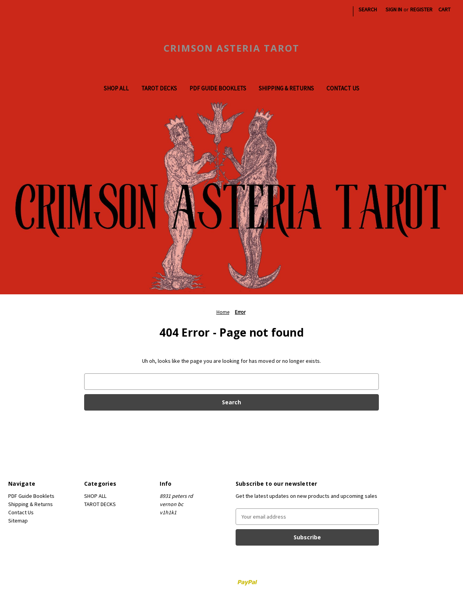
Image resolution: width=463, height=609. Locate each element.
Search (368, 9)
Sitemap (18, 520)
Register (421, 9)
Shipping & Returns (286, 88)
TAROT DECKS (159, 88)
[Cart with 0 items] (444, 9)
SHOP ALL (116, 88)
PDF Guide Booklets (217, 88)
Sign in (394, 9)
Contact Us (342, 88)
